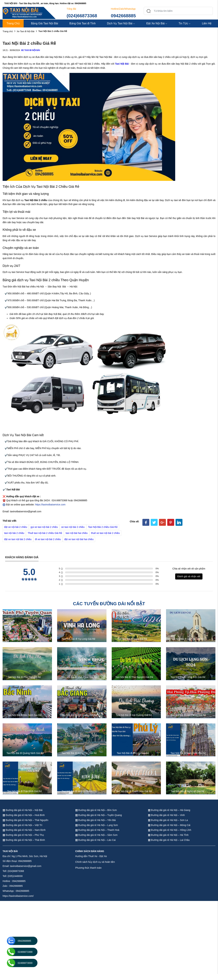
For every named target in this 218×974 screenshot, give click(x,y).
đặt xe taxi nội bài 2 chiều (18, 539)
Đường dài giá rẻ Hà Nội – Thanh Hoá (97, 830)
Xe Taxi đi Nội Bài (25, 31)
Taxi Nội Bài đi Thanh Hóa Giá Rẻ (134, 791)
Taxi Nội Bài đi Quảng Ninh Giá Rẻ (25, 753)
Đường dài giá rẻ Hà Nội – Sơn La (168, 820)
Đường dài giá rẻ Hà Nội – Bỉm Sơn (96, 810)
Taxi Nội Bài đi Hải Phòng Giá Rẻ (188, 715)
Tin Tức (185, 23)
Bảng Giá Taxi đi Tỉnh (82, 23)
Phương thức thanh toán (88, 867)
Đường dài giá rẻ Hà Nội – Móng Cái (169, 825)
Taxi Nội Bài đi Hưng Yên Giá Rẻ (79, 753)
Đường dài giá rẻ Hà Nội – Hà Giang (169, 810)
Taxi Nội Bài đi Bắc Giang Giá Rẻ (79, 715)
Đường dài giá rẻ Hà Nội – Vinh (166, 815)
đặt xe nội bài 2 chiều (15, 527)
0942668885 (123, 15)
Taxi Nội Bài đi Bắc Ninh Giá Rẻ (24, 715)
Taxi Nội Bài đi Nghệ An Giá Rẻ (187, 791)
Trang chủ (8, 31)
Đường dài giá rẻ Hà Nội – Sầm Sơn (96, 835)
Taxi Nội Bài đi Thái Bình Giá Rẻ (24, 791)
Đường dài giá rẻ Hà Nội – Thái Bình (24, 840)
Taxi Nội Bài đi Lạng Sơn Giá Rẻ (188, 677)
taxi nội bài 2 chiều (14, 533)
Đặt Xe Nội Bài (156, 23)
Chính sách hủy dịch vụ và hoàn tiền (95, 862)
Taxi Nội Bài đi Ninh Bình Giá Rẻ (79, 791)
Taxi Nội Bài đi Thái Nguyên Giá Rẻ (134, 677)
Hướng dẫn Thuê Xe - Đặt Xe (91, 856)
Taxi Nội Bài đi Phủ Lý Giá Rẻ (133, 753)
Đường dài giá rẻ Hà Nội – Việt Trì (22, 825)
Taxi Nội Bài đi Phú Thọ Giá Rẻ (24, 677)
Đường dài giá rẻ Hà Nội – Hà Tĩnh (168, 835)
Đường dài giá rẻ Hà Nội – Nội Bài (22, 810)
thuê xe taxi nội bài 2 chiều (105, 533)
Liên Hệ (206, 23)
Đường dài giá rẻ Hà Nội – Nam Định (24, 830)
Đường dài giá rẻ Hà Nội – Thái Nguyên (25, 820)
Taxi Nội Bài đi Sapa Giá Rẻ (132, 639)
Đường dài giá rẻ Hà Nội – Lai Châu (169, 840)
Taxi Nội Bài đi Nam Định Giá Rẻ (188, 753)
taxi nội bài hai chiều (77, 533)
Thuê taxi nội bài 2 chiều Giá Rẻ (45, 533)
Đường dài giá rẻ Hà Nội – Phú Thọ (23, 835)
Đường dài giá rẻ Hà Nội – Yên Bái (95, 820)
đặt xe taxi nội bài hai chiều (79, 539)
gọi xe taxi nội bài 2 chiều (44, 527)
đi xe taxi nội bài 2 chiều (48, 539)
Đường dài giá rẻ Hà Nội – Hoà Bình (24, 815)
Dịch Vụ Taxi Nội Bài (121, 23)
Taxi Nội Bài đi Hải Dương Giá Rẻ (134, 715)
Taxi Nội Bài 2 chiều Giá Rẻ (103, 527)
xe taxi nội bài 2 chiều (73, 527)
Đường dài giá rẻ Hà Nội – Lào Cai (95, 840)
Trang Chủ (13, 23)
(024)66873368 (82, 15)
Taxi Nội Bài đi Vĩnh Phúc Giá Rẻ (79, 677)
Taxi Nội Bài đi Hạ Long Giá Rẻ (78, 639)
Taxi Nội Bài (122, 63)
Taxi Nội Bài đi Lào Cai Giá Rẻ (187, 639)
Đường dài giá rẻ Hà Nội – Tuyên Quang (98, 815)
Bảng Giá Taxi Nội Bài (44, 23)
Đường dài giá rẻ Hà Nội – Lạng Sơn (96, 825)
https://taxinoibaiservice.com (50, 504)
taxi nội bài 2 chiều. (89, 63)
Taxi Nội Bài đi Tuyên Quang (23, 639)
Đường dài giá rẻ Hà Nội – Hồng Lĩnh (169, 830)
